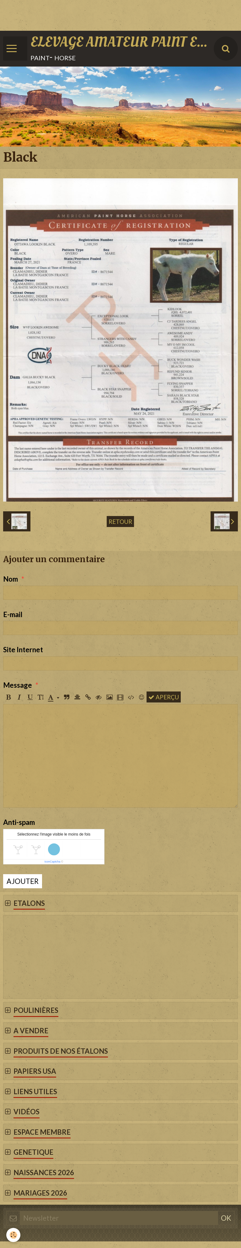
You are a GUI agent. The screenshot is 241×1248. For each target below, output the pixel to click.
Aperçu (163, 697)
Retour (120, 521)
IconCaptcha (53, 861)
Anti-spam (19, 822)
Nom (10, 579)
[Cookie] (13, 1235)
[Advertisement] (114, 14)
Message (17, 685)
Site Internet (23, 649)
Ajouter (23, 881)
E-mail (12, 614)
